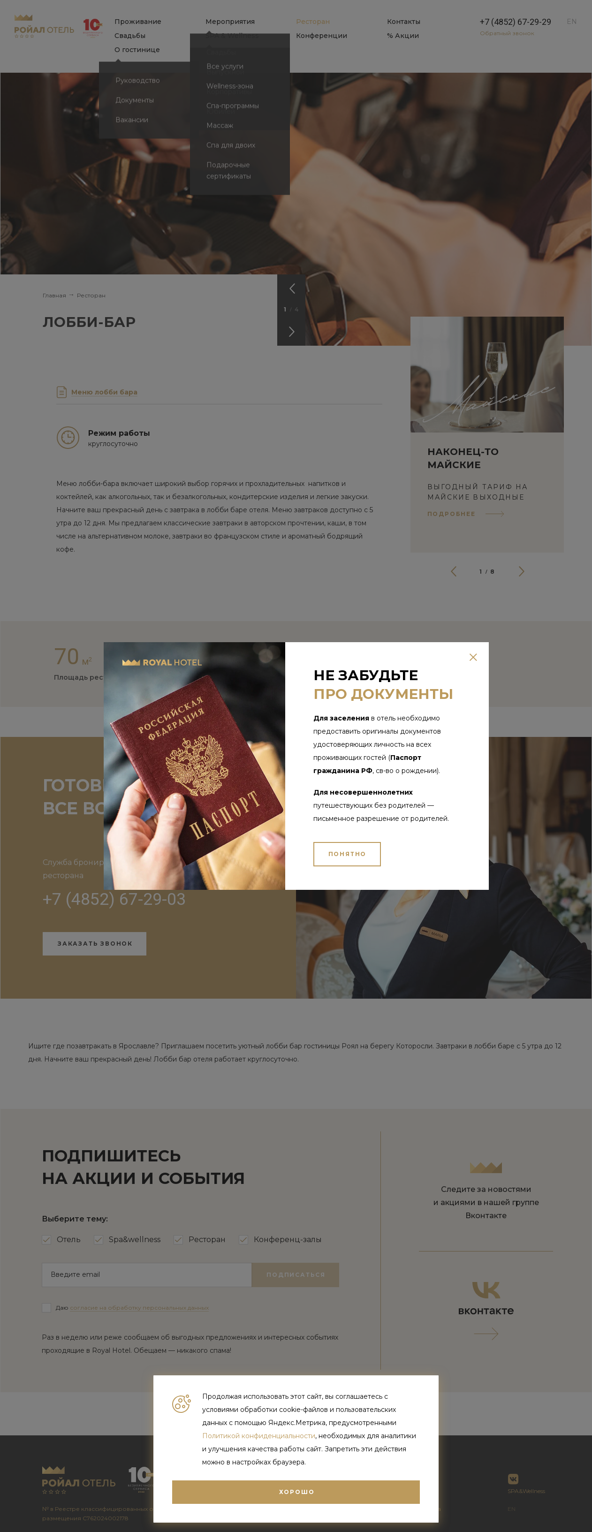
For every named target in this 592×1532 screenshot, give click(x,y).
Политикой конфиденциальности (258, 1436)
